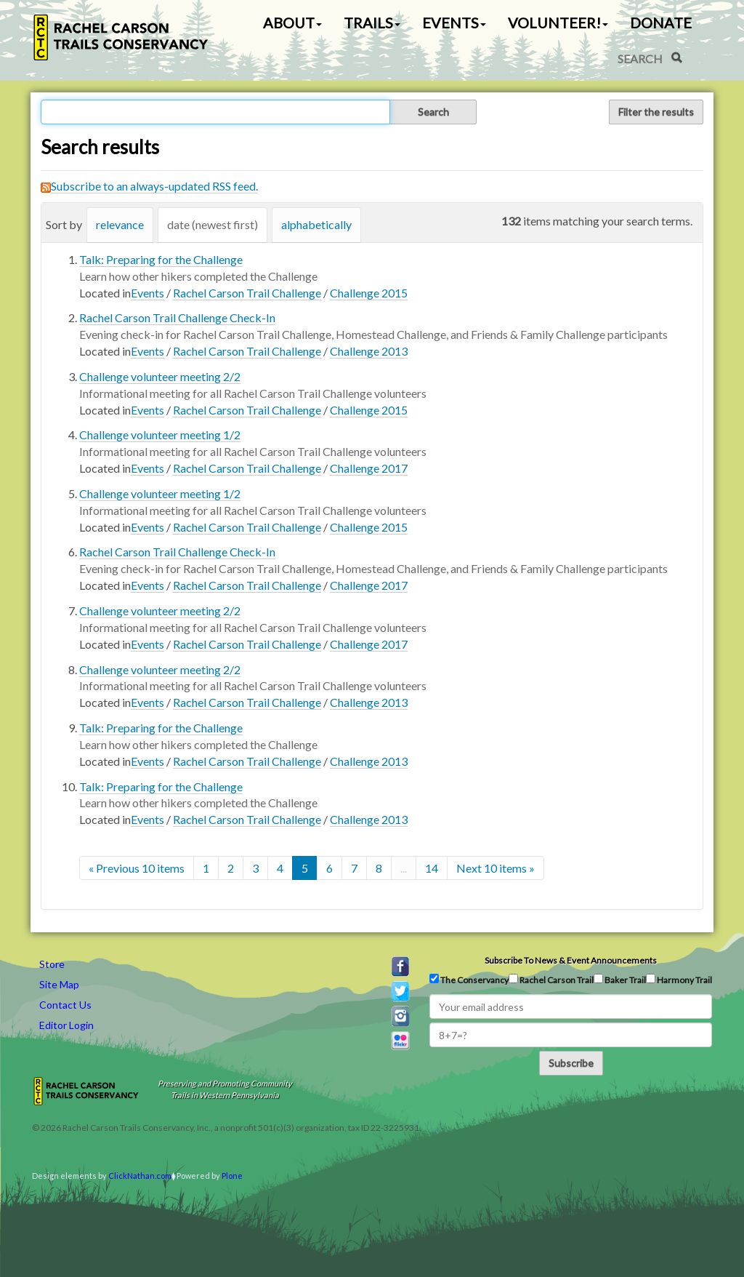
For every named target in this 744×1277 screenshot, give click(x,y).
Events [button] (454, 22)
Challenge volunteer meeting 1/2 (159, 434)
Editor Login (66, 1025)
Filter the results (656, 111)
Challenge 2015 (369, 293)
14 (431, 868)
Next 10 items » (495, 868)
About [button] (292, 22)
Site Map (59, 984)
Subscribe (571, 1063)
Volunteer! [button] (558, 22)
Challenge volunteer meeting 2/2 (159, 376)
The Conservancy (469, 979)
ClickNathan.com (139, 1175)
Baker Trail (620, 979)
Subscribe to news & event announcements (571, 960)
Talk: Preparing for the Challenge (161, 259)
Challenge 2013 (369, 351)
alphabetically (316, 224)
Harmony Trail (679, 979)
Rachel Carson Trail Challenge (247, 293)
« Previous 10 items (137, 868)
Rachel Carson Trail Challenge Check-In (177, 317)
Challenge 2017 (369, 468)
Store (52, 964)
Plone (232, 1175)
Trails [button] (372, 22)
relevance (120, 224)
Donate (661, 22)
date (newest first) (212, 224)
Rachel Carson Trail (551, 979)
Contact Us (65, 1004)
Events (147, 293)
